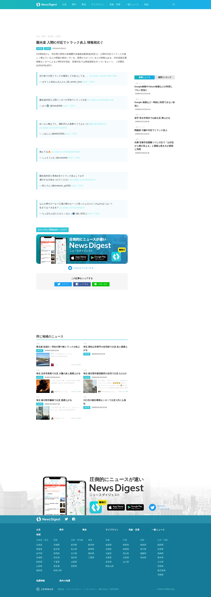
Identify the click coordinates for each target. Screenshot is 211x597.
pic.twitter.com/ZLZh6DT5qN (103, 76)
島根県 (126, 549)
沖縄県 (160, 575)
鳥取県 (126, 545)
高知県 (143, 557)
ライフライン (97, 4)
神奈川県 (58, 570)
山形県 (39, 566)
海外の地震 (64, 581)
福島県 (39, 570)
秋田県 (39, 562)
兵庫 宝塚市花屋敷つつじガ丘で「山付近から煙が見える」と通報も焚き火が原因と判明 (154, 145)
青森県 (39, 549)
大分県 (160, 562)
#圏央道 (93, 124)
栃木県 (57, 549)
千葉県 (57, 562)
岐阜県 (91, 545)
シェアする (82, 284)
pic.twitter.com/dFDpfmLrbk (100, 100)
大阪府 (108, 553)
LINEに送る (101, 284)
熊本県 (160, 557)
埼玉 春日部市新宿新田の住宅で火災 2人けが (105, 373)
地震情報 (40, 581)
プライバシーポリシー (74, 589)
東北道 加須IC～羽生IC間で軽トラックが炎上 (58, 347)
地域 (146, 4)
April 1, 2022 (88, 82)
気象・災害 (115, 4)
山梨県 (74, 562)
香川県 (143, 549)
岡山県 (126, 553)
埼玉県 (50, 36)
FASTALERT (114, 589)
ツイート (63, 284)
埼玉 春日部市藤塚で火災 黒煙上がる (54, 400)
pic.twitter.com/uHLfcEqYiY (83, 180)
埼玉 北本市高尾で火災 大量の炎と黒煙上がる (58, 373)
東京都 (57, 566)
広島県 (126, 557)
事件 (74, 4)
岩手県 (39, 553)
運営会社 (61, 589)
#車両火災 (101, 124)
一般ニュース (132, 4)
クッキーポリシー (90, 589)
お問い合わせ (103, 589)
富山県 (74, 549)
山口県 (126, 562)
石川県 (74, 553)
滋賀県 (108, 545)
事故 (84, 4)
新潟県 (74, 545)
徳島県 (143, 545)
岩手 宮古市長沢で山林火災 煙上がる (152, 118)
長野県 (74, 566)
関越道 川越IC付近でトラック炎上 (150, 130)
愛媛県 (143, 553)
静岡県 (91, 549)
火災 (64, 4)
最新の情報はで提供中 (52, 230)
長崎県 (160, 553)
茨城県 (57, 545)
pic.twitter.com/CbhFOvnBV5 (53, 128)
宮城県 (39, 557)
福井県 (74, 557)
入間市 (58, 36)
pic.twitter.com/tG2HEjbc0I (72, 208)
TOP (38, 36)
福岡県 (160, 545)
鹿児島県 (161, 570)
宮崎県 (160, 566)
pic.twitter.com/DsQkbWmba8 (65, 152)
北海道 (39, 545)
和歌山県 (109, 566)
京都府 (108, 549)
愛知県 (91, 553)
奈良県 (108, 562)
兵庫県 (108, 557)
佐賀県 (160, 549)
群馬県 (57, 553)
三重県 (91, 557)
